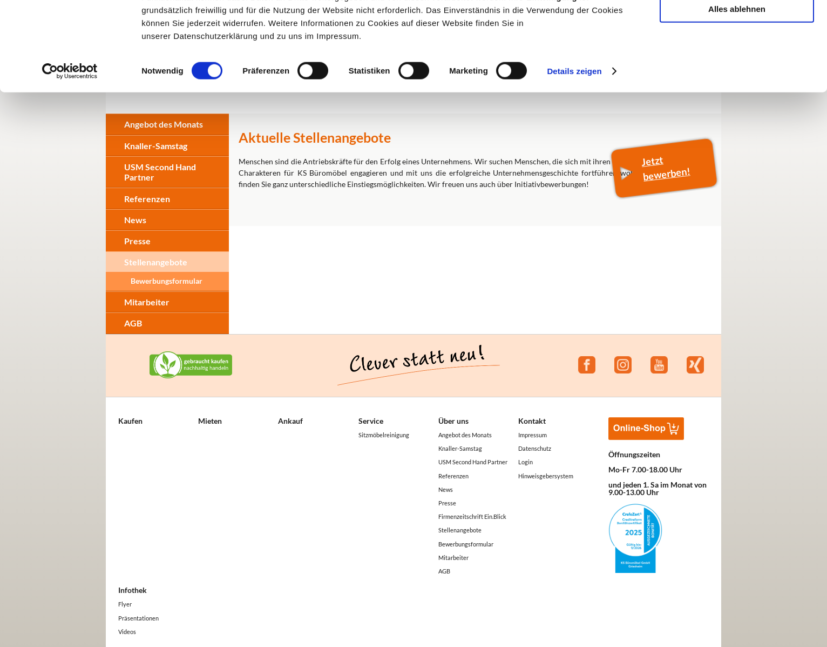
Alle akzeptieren (737, 26)
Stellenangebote (155, 262)
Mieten (210, 420)
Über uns (453, 420)
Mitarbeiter (147, 302)
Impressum (532, 434)
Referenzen (147, 199)
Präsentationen (138, 618)
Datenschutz (534, 448)
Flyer (125, 604)
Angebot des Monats (465, 434)
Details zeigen (574, 152)
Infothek (132, 590)
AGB (133, 323)
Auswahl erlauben (736, 58)
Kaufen (130, 420)
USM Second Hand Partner (472, 461)
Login (525, 461)
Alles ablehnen (736, 90)
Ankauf (290, 420)
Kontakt (532, 420)
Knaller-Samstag (460, 448)
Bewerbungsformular (166, 280)
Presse (137, 241)
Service (370, 420)
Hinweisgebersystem (545, 475)
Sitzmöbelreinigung (383, 434)
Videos (127, 631)
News (135, 220)
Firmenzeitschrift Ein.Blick (472, 516)
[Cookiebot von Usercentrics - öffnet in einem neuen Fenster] (70, 152)
